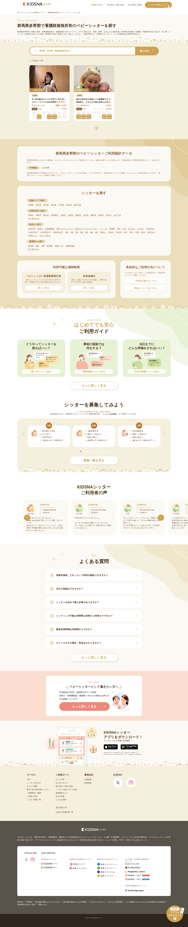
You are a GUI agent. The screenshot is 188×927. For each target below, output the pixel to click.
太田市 (63, 215)
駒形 (37, 246)
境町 (43, 246)
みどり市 (117, 215)
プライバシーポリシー (97, 902)
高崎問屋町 (70, 246)
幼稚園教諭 (50, 229)
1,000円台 (150, 229)
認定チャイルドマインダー (86, 229)
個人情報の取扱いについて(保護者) (75, 902)
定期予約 (32, 229)
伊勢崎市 (54, 215)
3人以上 (140, 229)
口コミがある (45, 236)
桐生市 (46, 215)
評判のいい (33, 236)
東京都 (69, 205)
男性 (119, 229)
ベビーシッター (76, 32)
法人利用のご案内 (135, 5)
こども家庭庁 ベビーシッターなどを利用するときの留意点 (145, 902)
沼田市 (70, 215)
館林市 (78, 215)
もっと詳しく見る (98, 657)
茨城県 (31, 205)
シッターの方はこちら (160, 5)
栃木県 (38, 205)
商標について (42, 904)
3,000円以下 (58, 232)
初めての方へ (97, 5)
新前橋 (50, 246)
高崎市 (38, 215)
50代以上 (151, 232)
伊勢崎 (31, 246)
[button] (80, 451)
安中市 (109, 215)
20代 (131, 232)
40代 (143, 232)
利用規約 (29, 902)
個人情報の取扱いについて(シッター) (47, 902)
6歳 (96, 232)
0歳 (66, 232)
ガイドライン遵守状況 (115, 902)
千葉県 (61, 205)
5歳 (91, 232)
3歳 (81, 232)
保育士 (40, 229)
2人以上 (131, 229)
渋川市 (86, 215)
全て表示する (33, 219)
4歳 (86, 232)
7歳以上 (103, 232)
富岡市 (101, 215)
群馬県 (46, 205)
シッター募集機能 (110, 414)
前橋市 (31, 215)
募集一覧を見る (99, 460)
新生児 (111, 232)
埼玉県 (53, 205)
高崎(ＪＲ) (59, 246)
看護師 (112, 229)
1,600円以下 (33, 232)
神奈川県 (77, 205)
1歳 (71, 232)
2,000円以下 (45, 232)
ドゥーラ (103, 229)
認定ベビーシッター (64, 229)
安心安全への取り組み (115, 5)
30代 (137, 232)
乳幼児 (119, 232)
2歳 (76, 232)
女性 (124, 229)
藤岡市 (93, 215)
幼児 (125, 232)
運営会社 (20, 902)
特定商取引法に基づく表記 (26, 904)
